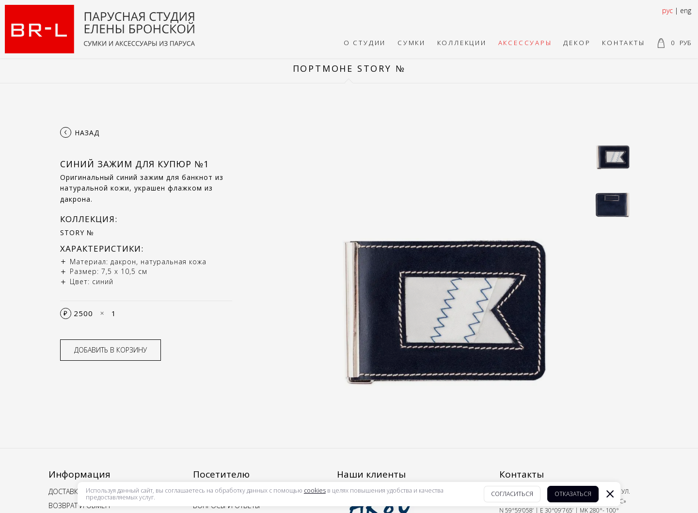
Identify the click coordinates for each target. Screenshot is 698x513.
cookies (315, 490)
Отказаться (573, 494)
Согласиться (512, 494)
